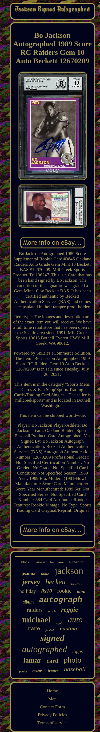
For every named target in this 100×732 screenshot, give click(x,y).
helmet (77, 583)
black (25, 562)
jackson (69, 571)
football (49, 630)
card (52, 661)
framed (53, 671)
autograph (60, 600)
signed (52, 638)
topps (77, 651)
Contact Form (52, 706)
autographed (44, 649)
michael (36, 619)
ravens (37, 671)
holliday (27, 591)
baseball (75, 669)
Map (52, 698)
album (28, 602)
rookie (64, 591)
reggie (69, 609)
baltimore (57, 562)
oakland (40, 562)
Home (52, 690)
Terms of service (52, 722)
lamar (32, 660)
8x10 (46, 591)
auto (75, 619)
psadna (28, 573)
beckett (55, 582)
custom (68, 628)
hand (45, 574)
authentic (76, 562)
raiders (35, 609)
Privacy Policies (52, 714)
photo (72, 660)
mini (81, 591)
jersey (31, 582)
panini (23, 671)
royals (59, 623)
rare (34, 629)
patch (52, 611)
